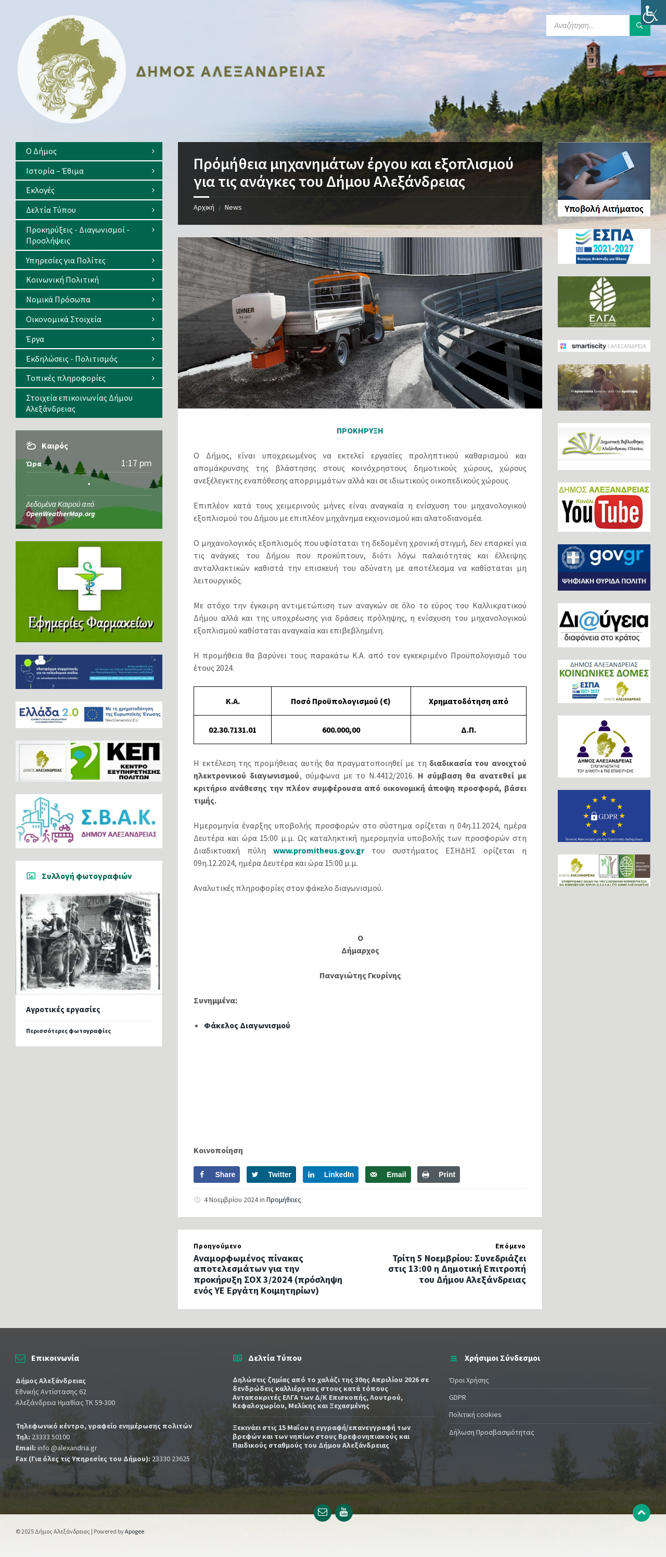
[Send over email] (388, 1174)
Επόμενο (510, 1246)
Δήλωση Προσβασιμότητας (491, 1432)
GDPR (457, 1397)
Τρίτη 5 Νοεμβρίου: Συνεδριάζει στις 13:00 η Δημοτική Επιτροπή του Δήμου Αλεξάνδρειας (457, 1269)
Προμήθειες (283, 1199)
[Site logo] (172, 121)
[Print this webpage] (438, 1174)
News (233, 207)
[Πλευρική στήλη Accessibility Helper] (653, 12)
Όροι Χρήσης (469, 1380)
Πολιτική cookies (475, 1414)
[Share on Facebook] (217, 1174)
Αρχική (204, 207)
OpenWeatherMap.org (60, 513)
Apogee (134, 1531)
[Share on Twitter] (271, 1174)
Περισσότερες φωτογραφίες (68, 1031)
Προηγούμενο (217, 1246)
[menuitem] (89, 151)
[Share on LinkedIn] (331, 1174)
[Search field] (598, 25)
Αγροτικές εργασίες (63, 1009)
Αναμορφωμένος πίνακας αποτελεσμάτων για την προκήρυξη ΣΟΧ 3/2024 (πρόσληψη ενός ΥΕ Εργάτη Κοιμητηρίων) (268, 1274)
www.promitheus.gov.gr (318, 850)
